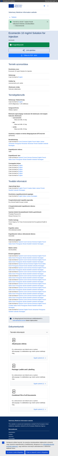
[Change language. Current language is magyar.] (44, 6)
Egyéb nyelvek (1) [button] (40, 383)
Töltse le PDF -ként (29, 55)
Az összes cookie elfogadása (15, 452)
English (20, 77)
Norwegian (12, 145)
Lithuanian (11, 143)
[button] (29, 50)
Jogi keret (11, 436)
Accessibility (12, 438)
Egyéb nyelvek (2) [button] (40, 358)
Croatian (29, 188)
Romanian (24, 143)
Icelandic (45, 143)
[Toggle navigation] (47, 6)
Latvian (42, 141)
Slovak (25, 159)
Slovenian (30, 143)
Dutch (14, 159)
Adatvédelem (12, 432)
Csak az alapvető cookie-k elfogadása (37, 452)
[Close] (47, 22)
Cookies (11, 434)
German (29, 157)
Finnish (36, 143)
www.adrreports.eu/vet (19, 320)
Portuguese (18, 143)
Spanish (20, 157)
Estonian (24, 141)
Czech (20, 141)
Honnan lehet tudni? (51, 1)
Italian (38, 141)
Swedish (40, 143)
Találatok (12, 17)
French (34, 141)
